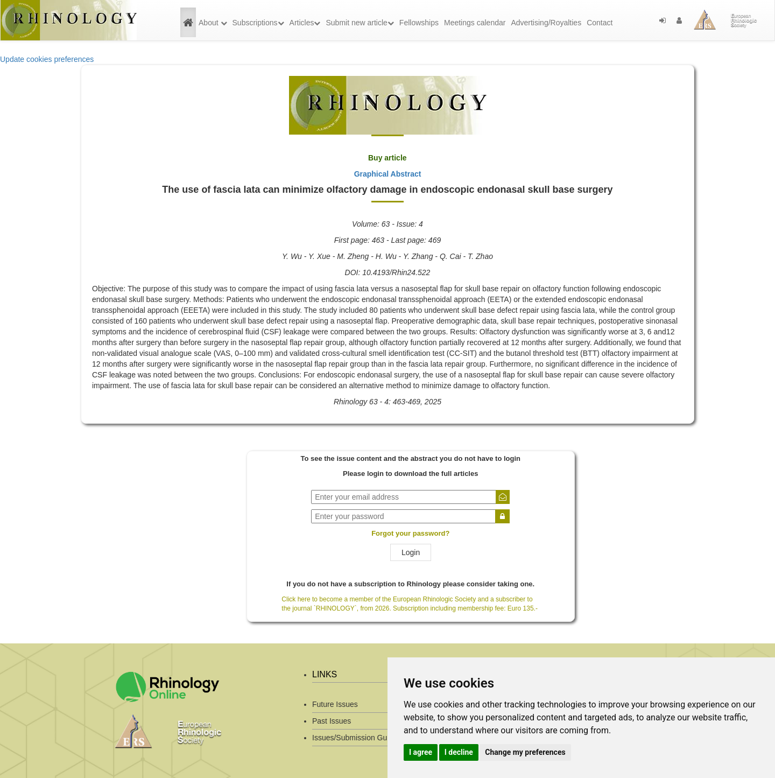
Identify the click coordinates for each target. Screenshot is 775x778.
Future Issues (335, 704)
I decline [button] (459, 752)
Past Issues (331, 721)
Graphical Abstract (387, 174)
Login (410, 552)
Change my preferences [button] (525, 752)
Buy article (387, 157)
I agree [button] (420, 752)
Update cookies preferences (47, 59)
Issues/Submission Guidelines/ (363, 737)
